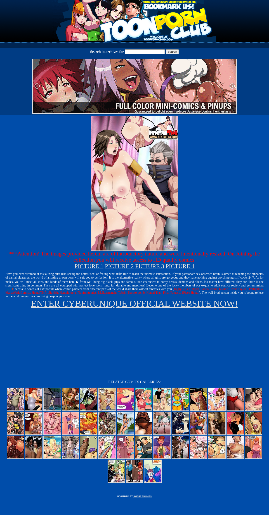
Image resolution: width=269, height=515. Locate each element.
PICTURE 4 (180, 266)
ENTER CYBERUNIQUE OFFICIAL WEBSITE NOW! (134, 303)
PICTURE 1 (89, 266)
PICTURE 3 (149, 266)
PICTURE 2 (119, 266)
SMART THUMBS (142, 496)
